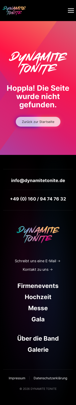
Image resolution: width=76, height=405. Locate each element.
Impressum (17, 378)
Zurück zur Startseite (38, 122)
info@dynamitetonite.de (38, 180)
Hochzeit (38, 297)
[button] (71, 10)
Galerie (38, 349)
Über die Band (38, 338)
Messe (38, 308)
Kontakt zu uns (35, 269)
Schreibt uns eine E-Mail (35, 261)
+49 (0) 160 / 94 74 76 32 (38, 198)
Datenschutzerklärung (50, 378)
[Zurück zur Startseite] (14, 10)
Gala (38, 319)
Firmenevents (38, 285)
